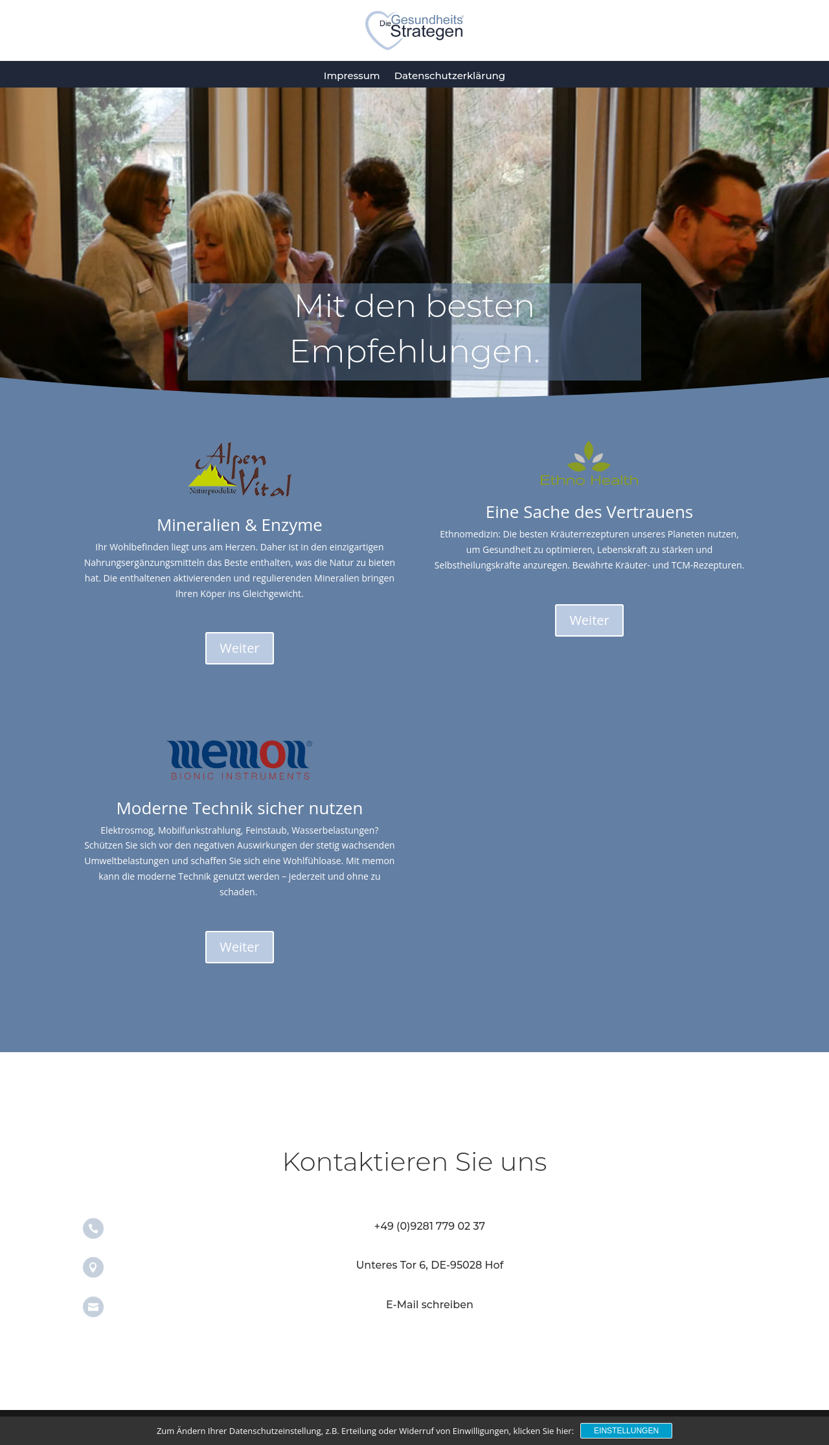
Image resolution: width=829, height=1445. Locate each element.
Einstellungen (626, 1430)
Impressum (352, 75)
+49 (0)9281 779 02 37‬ (429, 1226)
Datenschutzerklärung (449, 75)
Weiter (239, 648)
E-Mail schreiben (429, 1304)
